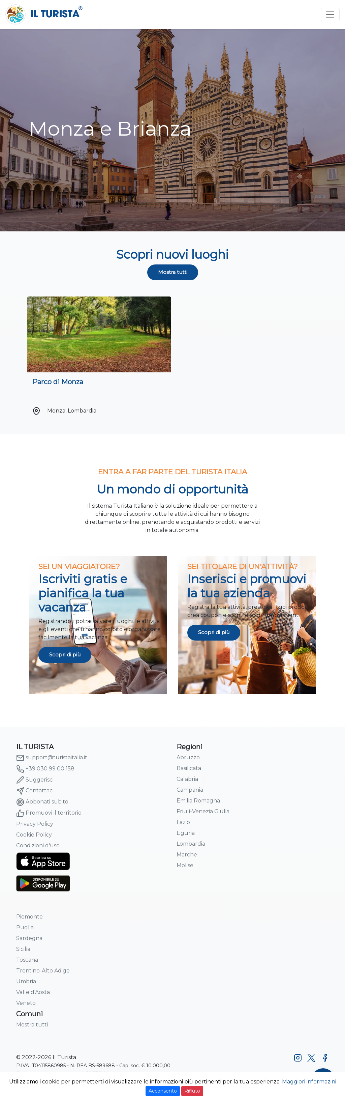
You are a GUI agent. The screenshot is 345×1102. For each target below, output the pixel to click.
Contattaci (35, 791)
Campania (190, 790)
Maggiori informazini (309, 1081)
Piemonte (29, 916)
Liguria (186, 833)
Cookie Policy (34, 834)
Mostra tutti (172, 272)
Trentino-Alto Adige (43, 970)
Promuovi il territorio (49, 813)
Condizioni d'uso (38, 845)
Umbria (26, 981)
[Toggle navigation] (330, 14)
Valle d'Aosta (33, 992)
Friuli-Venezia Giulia (203, 811)
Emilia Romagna (198, 800)
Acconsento (163, 1091)
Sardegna (29, 938)
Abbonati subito (42, 802)
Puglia (25, 927)
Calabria (187, 779)
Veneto (26, 1003)
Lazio (183, 822)
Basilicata (189, 768)
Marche (187, 854)
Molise (185, 865)
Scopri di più (65, 654)
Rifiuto (192, 1091)
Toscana (27, 960)
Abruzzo (188, 757)
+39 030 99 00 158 (45, 769)
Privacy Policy (34, 824)
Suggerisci (35, 780)
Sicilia (23, 949)
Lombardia (191, 844)
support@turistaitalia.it (51, 758)
